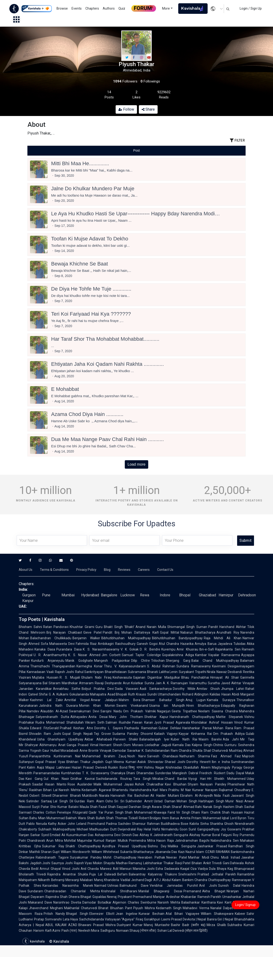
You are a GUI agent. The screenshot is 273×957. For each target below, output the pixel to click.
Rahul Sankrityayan (89, 672)
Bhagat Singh (77, 914)
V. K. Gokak (130, 649)
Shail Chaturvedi (216, 750)
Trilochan (158, 660)
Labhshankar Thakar (158, 863)
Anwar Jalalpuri (104, 700)
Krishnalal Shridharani (119, 891)
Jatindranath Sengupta (170, 835)
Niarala (104, 795)
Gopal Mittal (169, 632)
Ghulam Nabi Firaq (96, 677)
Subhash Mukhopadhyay (57, 829)
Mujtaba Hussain (45, 677)
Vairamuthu (198, 683)
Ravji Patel (182, 863)
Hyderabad (90, 595)
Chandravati (36, 840)
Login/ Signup (245, 905)
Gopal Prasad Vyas (50, 762)
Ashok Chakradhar (149, 784)
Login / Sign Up (251, 8)
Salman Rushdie (118, 722)
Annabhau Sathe (66, 689)
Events (77, 8)
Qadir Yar (96, 812)
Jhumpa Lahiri (232, 689)
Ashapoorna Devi (108, 835)
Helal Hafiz (152, 829)
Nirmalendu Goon (174, 829)
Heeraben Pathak (151, 857)
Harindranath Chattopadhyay (192, 717)
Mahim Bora (129, 700)
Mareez (106, 869)
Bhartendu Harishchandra (131, 790)
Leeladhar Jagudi (158, 745)
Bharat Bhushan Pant (115, 908)
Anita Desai (98, 717)
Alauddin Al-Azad (54, 711)
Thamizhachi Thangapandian (52, 666)
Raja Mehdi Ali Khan (222, 638)
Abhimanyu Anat (52, 745)
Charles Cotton (44, 812)
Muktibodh (90, 795)
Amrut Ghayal (50, 869)
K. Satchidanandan (156, 750)
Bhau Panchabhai (195, 677)
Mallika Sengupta (182, 846)
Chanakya (117, 773)
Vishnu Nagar (154, 767)
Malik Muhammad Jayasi (114, 784)
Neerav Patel (176, 857)
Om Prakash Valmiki (139, 711)
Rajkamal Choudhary (234, 790)
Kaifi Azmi (52, 930)
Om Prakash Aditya (229, 734)
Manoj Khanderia (106, 880)
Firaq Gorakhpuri (148, 919)
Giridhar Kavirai (82, 779)
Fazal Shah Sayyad (113, 807)
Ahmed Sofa (38, 644)
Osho (109, 801)
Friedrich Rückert (212, 773)
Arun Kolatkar (133, 683)
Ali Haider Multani (164, 795)
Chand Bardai (176, 779)
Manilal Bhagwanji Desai (160, 891)
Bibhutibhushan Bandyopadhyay (177, 638)
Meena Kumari (125, 762)
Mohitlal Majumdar (78, 840)
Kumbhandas (71, 773)
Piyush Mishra (144, 908)
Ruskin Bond (117, 767)
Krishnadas (174, 767)
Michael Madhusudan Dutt (97, 829)
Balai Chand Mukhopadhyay (215, 660)
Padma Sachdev (118, 824)
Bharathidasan (116, 672)
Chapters (92, 8)
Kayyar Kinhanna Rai (195, 734)
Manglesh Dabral (185, 773)
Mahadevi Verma (196, 908)
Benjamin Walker (86, 638)
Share (148, 109)
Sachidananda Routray (114, 779)
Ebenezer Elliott (102, 914)
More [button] (166, 8)
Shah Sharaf (172, 807)
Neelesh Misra (88, 930)
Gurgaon (29, 595)
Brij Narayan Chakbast (64, 632)
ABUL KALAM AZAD (61, 925)
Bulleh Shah (105, 818)
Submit (245, 540)
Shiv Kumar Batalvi (64, 807)
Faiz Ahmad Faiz (226, 756)
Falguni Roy (230, 835)
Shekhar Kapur (156, 717)
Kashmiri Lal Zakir (46, 700)
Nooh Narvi (136, 756)
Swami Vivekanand (132, 705)
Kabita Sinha (199, 824)
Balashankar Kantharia (198, 902)
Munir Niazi (234, 801)
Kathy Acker (57, 824)
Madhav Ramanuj (129, 863)
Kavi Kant (224, 902)
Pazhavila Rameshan (140, 728)
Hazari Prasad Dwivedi (89, 767)
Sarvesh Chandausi (162, 756)
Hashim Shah (233, 807)
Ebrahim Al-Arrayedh (196, 795)
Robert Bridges (150, 818)
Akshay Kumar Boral (204, 835)
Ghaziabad (207, 595)
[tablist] (136, 151)
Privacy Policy (86, 570)
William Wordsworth (75, 852)
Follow (126, 109)
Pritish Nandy (54, 914)
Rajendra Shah (57, 897)
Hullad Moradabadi (64, 750)
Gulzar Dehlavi (170, 728)
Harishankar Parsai (197, 728)
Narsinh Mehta (169, 902)
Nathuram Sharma (194, 756)
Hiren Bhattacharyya (203, 705)
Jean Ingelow (126, 914)
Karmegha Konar (89, 666)
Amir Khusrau (187, 649)
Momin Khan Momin (97, 705)
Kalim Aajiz (35, 767)
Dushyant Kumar (130, 925)
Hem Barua (170, 818)
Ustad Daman (164, 801)
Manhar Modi (198, 857)
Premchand (96, 824)
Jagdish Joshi (40, 863)
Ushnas (112, 885)
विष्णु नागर (135, 767)
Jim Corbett (111, 655)
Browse (62, 8)
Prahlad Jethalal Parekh (216, 874)
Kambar (201, 655)
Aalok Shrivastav (150, 762)
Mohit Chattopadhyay (119, 857)
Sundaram (35, 891)
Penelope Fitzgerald (72, 812)
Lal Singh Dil (63, 801)
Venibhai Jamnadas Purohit (174, 885)
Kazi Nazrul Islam (191, 852)
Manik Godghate (79, 660)
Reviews (124, 570)
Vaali (50, 672)
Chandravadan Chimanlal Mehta (72, 891)
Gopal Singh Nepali (77, 734)
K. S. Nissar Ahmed (84, 655)
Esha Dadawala (167, 869)
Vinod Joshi (71, 869)
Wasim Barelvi (210, 739)
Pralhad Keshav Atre (76, 728)
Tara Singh (142, 779)
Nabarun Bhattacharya (198, 632)
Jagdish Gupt (102, 762)
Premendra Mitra (142, 840)
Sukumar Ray (53, 846)
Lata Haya (70, 919)
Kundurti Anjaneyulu (47, 660)
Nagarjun (164, 711)
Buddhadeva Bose (175, 824)
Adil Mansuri (122, 869)
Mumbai (68, 595)
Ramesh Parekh (209, 897)
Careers (144, 570)
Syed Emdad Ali (53, 835)
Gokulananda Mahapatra (87, 694)
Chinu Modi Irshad (225, 857)
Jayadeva (225, 644)
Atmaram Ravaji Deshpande (100, 683)
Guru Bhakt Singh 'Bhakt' (114, 627)
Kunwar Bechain (152, 914)
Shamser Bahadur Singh (163, 700)
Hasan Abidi (230, 694)
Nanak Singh (212, 807)
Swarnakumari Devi (84, 711)
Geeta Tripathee (184, 711)
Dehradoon (247, 595)
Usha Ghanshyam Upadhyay (60, 739)
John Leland (77, 824)
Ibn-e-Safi (206, 649)
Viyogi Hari (197, 779)
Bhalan (197, 863)
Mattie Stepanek (229, 717)
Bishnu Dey (157, 846)
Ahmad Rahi (192, 807)
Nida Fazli (222, 795)
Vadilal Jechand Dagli (136, 880)
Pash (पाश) (69, 930)
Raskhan (35, 790)
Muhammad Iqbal (216, 818)
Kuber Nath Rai (184, 739)
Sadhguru (107, 930)
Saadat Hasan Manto (49, 784)
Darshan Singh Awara (145, 807)
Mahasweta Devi (62, 644)
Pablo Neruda (36, 824)
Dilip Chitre (140, 660)
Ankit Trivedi (212, 863)
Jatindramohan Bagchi (192, 840)
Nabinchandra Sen (225, 840)
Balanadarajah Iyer (154, 739)
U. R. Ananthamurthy (50, 655)
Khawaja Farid (164, 812)
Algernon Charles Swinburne (135, 902)
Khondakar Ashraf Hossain (212, 722)
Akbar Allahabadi (98, 739)
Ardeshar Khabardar (181, 897)
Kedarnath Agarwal (96, 790)
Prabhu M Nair (179, 790)
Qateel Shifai (38, 694)
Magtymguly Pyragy (227, 767)
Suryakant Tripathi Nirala (197, 672)
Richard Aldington (195, 694)
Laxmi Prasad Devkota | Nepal (183, 919)
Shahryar (31, 745)
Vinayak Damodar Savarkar (120, 750)
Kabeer (240, 914)
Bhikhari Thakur (78, 762)
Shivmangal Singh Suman (187, 627)
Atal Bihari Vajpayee (182, 914)
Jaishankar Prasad (212, 846)
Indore (165, 595)
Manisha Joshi (144, 869)
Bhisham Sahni (30, 627)
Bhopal (184, 595)
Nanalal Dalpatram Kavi (228, 908)
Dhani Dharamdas (140, 773)
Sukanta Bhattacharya (137, 852)
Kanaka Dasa (44, 649)
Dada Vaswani (126, 689)
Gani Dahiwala (233, 863)
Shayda (109, 863)
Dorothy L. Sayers (108, 728)
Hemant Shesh (110, 745)
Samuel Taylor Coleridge (141, 655)
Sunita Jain (153, 683)
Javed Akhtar (231, 683)
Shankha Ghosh (222, 824)
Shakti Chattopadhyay (83, 846)
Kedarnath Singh (169, 908)
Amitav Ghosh (208, 689)
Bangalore (109, 595)
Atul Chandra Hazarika (176, 644)
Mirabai (157, 779)
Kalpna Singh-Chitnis (207, 745)
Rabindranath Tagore (52, 857)
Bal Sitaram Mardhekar (60, 683)
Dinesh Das (130, 835)
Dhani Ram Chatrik (206, 812)
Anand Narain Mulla (151, 627)
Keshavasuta (122, 677)
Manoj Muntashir (157, 925)
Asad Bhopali (117, 694)
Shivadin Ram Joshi (45, 734)
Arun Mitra (54, 840)
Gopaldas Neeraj (104, 897)
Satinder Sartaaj (39, 801)
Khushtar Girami (82, 627)
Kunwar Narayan (205, 790)
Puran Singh (114, 812)
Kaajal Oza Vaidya (194, 869)
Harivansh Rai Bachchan (129, 795)
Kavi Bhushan (175, 784)
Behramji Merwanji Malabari (72, 880)
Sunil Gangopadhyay (204, 829)
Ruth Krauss (137, 694)
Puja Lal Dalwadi (102, 874)
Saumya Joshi (61, 863)
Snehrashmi (187, 874)
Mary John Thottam (126, 717)
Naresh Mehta (69, 790)
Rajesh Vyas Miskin (88, 863)
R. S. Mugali (70, 677)
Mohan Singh (187, 801)
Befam (122, 874)
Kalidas (215, 694)
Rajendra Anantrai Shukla (67, 874)
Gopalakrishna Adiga (178, 655)
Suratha (214, 683)
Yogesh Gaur (39, 750)
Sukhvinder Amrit (139, 801)
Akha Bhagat (213, 891)
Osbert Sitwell (40, 795)
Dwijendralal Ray (130, 829)
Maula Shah (89, 807)
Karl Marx (159, 790)
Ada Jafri (231, 739)
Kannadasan (36, 672)
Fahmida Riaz (86, 644)
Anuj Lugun (196, 700)
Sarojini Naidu (111, 711)
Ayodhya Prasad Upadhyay (124, 846)
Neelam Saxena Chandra (218, 711)
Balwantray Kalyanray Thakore (153, 874)
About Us (25, 570)
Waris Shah (86, 818)
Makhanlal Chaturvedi (80, 908)
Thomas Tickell (126, 818)
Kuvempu (168, 649)
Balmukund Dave (134, 885)
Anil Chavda (90, 869)
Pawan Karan (142, 722)
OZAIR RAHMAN (217, 852)
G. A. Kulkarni (58, 694)
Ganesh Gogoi (147, 644)
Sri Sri (119, 801)
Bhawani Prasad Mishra (97, 925)
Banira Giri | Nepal (220, 919)
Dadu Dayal (235, 773)
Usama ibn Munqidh (167, 705)
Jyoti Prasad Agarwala (172, 722)
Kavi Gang (34, 779)
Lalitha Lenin (168, 672)
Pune (46, 595)
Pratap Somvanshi (48, 919)
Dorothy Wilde (184, 689)
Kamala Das (181, 745)
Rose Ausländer (80, 784)
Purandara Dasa (69, 649)
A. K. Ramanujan (175, 683)
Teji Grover (102, 734)
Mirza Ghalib (216, 925)
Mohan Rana (223, 728)
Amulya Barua (205, 644)
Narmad (100, 885)
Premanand (192, 891)
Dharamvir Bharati (67, 795)
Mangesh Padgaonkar (112, 660)
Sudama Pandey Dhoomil (132, 734)
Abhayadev (78, 717)
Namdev (33, 711)
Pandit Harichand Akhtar (227, 627)
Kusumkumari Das (80, 835)
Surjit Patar (40, 807)
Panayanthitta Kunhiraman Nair (55, 756)
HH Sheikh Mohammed (226, 779)
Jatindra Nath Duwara (58, 705)
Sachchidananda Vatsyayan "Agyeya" (107, 919)
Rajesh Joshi (64, 672)
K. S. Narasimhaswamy (101, 649)
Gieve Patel (92, 632)
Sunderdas (163, 773)
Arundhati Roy (227, 632)
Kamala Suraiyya (221, 700)
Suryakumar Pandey (86, 857)
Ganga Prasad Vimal (83, 745)
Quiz (121, 8)
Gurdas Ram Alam (89, 801)
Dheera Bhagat (80, 897)
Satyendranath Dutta (52, 717)
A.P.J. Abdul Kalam (167, 880)
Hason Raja (165, 840)
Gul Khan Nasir (56, 779)
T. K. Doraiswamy (95, 773)
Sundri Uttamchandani (164, 694)
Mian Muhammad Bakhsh (57, 818)
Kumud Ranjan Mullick (111, 840)
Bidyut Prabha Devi (98, 689)
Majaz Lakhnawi (58, 767)
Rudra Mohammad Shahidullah (59, 722)
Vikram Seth (94, 722)
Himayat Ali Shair (224, 677)
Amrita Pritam (190, 818)
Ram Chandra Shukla (186, 750)
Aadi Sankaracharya (156, 689)
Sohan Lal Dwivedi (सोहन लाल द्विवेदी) (182, 930)
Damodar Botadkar (96, 902)
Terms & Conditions (54, 570)
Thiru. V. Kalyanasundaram (125, 666)
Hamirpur (226, 595)
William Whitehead (105, 852)
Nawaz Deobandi (229, 672)
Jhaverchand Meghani (46, 908)
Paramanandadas (46, 773)
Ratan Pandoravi (56, 627)
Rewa (144, 595)
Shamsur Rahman (146, 824)
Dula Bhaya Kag (221, 869)
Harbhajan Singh (211, 801)
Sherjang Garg (178, 660)
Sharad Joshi (175, 762)
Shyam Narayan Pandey (207, 784)
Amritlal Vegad (77, 700)
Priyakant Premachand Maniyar (141, 897)
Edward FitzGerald (44, 728)
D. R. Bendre (150, 649)
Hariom (38, 930)
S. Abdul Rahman (161, 666)
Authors (109, 8)
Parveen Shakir (125, 739)
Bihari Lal (50, 790)
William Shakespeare (217, 914)
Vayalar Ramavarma (224, 655)
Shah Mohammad (138, 812)
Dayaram (37, 897)
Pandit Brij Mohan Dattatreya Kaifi (131, 632)
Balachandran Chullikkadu (50, 638)
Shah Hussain (232, 812)
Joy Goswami (231, 829)
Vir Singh (183, 812)
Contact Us (165, 570)
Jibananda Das (166, 852)
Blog (107, 570)
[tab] (63, 151)
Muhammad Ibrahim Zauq (104, 756)
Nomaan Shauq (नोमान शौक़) (136, 930)
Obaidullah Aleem (196, 767)
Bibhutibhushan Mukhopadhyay (126, 638)
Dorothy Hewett (198, 762)
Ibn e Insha (221, 762)
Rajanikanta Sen (228, 649)
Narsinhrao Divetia (67, 902)
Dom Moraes (134, 745)
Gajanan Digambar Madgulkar (156, 677)
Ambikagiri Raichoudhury (117, 644)
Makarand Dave (40, 902)
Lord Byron (238, 818)
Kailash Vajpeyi (166, 734)
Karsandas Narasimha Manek (67, 885)
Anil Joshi (208, 885)
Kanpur (28, 600)
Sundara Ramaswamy (193, 666)
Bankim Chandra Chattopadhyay (206, 880)
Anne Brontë (89, 750)
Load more (137, 464)
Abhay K (146, 835)
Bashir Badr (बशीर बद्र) (188, 925)
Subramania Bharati (143, 672)
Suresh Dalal (229, 885)
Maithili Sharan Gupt (44, 852)
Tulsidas (239, 644)
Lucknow (127, 595)
